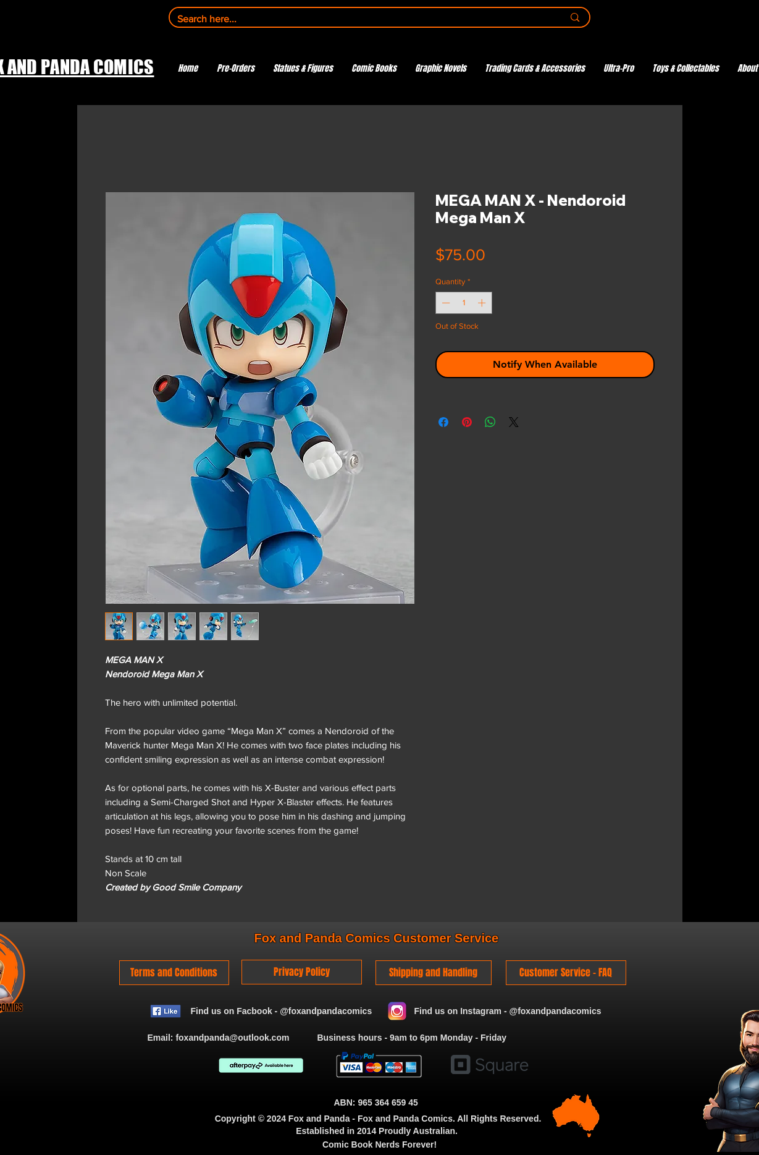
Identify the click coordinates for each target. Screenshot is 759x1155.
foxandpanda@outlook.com (232, 1038)
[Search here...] (361, 19)
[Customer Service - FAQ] (566, 972)
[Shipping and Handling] (433, 972)
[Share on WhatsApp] (490, 422)
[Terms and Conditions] (174, 972)
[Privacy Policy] (301, 972)
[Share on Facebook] (443, 422)
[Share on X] (513, 422)
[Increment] (483, 302)
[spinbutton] (463, 302)
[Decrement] (444, 302)
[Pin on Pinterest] (466, 422)
